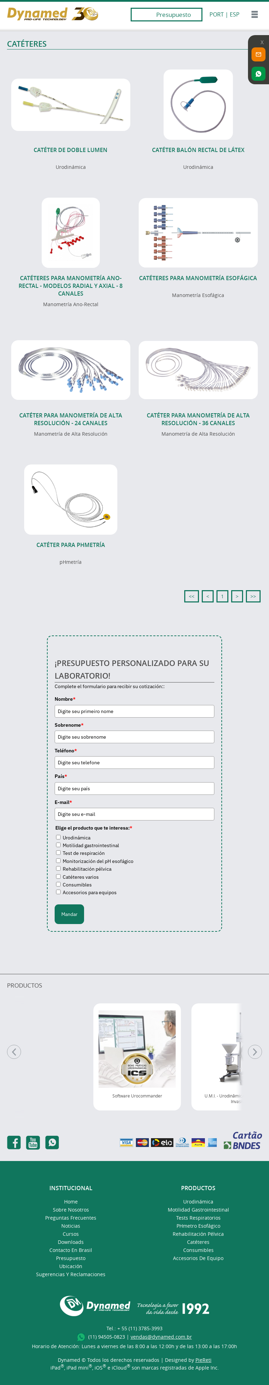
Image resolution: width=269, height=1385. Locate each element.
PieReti (203, 1360)
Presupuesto (173, 15)
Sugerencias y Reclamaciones (70, 1274)
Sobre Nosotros (71, 1209)
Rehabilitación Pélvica (198, 1234)
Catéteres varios (81, 877)
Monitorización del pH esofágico (98, 861)
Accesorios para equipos (90, 892)
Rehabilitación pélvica (87, 869)
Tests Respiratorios (198, 1217)
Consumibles (77, 885)
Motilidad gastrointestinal (91, 845)
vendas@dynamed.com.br (161, 1336)
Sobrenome (69, 725)
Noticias (70, 1225)
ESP (235, 14)
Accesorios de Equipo (198, 1258)
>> (253, 596)
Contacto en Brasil (70, 1250)
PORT (216, 14)
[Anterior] (14, 1052)
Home (71, 1201)
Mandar (69, 914)
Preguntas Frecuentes (70, 1217)
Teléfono (66, 750)
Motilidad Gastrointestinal (198, 1209)
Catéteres (198, 1242)
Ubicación (70, 1266)
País (61, 776)
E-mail (63, 802)
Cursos (71, 1234)
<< (191, 596)
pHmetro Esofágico (198, 1225)
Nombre (65, 699)
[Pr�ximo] (255, 1052)
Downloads (71, 1242)
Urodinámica (76, 838)
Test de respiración (84, 853)
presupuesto (70, 1258)
